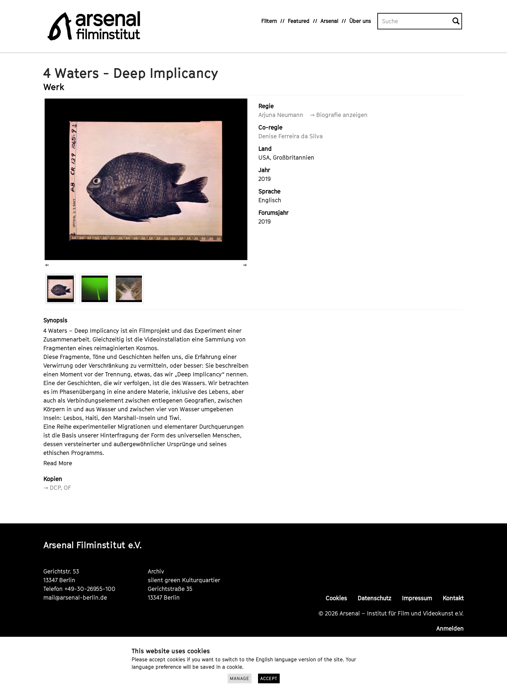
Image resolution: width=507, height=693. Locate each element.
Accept (268, 678)
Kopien (52, 479)
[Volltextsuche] (415, 21)
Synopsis (55, 320)
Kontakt (453, 598)
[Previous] (46, 265)
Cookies (336, 598)
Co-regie (270, 127)
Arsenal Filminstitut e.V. (92, 545)
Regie (266, 106)
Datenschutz (374, 598)
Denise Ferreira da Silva (290, 136)
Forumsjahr (273, 212)
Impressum (417, 598)
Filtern (269, 21)
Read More (57, 463)
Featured (298, 21)
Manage (239, 678)
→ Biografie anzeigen (339, 114)
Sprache (269, 191)
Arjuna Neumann (280, 114)
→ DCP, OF (57, 487)
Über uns (360, 21)
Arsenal (329, 21)
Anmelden (450, 628)
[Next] (245, 265)
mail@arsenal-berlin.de (75, 597)
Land (265, 148)
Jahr (264, 170)
